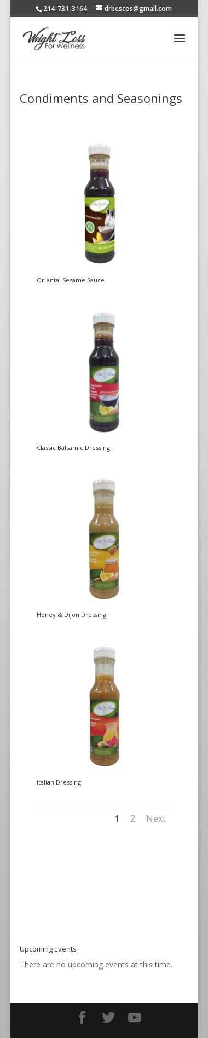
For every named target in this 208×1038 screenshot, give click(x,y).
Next (156, 818)
